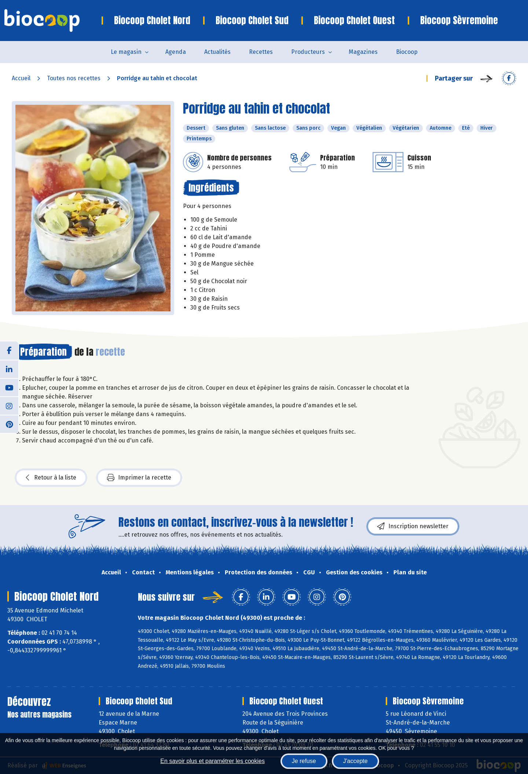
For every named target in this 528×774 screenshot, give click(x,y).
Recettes (261, 51)
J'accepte (355, 761)
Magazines (363, 51)
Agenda (175, 51)
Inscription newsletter (412, 526)
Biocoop (407, 51)
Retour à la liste (51, 477)
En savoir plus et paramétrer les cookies (212, 761)
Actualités (217, 51)
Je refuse (304, 761)
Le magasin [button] (126, 51)
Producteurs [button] (308, 51)
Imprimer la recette (139, 477)
